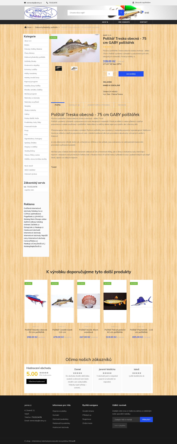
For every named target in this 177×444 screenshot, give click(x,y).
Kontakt (144, 22)
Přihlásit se (86, 415)
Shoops (38, 219)
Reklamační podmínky (61, 423)
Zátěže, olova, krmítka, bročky (35, 159)
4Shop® (71, 441)
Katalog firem (29, 219)
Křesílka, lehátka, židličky (33, 90)
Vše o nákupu (124, 22)
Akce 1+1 (27, 41)
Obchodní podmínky (61, 419)
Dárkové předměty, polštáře (46, 27)
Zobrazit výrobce (30, 174)
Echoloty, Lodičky (30, 69)
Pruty (26, 130)
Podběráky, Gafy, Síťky (32, 122)
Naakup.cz (39, 227)
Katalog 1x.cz (36, 211)
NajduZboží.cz (35, 246)
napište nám (29, 190)
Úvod (27, 27)
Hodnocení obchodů (32, 230)
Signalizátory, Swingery (33, 139)
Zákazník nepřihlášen (142, 2)
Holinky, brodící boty (31, 78)
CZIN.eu (27, 214)
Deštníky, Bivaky (30, 61)
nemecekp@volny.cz (34, 3)
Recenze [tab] (122, 105)
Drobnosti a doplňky (32, 65)
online (44, 219)
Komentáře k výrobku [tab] (99, 105)
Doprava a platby (60, 411)
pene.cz (27, 405)
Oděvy (26, 114)
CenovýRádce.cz (31, 241)
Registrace (86, 419)
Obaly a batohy (30, 110)
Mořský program (30, 94)
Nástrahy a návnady (32, 98)
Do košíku (131, 74)
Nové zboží (28, 166)
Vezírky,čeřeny (29, 151)
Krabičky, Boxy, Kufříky (32, 86)
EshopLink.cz (29, 227)
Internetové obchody (32, 235)
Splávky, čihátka (30, 143)
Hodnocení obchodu (61, 427)
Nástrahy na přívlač (31, 102)
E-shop (27, 441)
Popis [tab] (58, 105)
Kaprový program (31, 82)
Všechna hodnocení (37, 381)
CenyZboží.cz (37, 243)
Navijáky (27, 106)
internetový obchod (40, 441)
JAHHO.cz (39, 216)
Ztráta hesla (87, 423)
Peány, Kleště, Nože (31, 118)
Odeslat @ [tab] (74, 105)
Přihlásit (146, 419)
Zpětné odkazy (30, 222)
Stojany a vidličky (30, 147)
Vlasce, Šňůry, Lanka (32, 155)
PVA (26, 135)
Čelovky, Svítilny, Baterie (33, 49)
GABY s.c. (107, 35)
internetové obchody (32, 233)
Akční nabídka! (29, 170)
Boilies (26, 45)
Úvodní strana (88, 411)
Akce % (105, 22)
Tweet (54, 167)
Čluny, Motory (29, 53)
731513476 (53, 3)
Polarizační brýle (30, 126)
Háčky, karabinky (30, 73)
